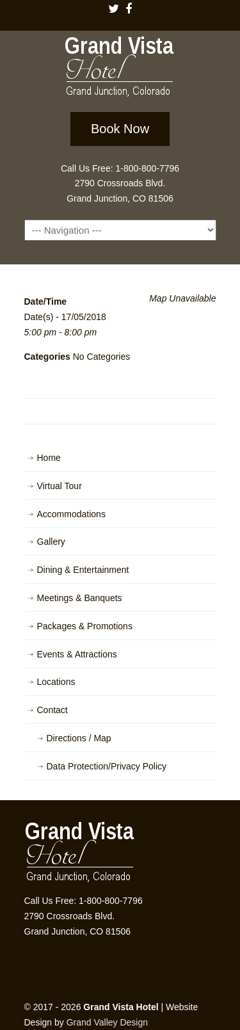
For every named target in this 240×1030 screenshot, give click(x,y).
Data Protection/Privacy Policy (107, 766)
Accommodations (71, 514)
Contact (52, 710)
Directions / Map (79, 738)
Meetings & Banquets (79, 598)
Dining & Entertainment (83, 570)
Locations (56, 682)
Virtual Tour (59, 486)
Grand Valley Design (107, 1022)
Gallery (51, 541)
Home (49, 458)
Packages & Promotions (84, 626)
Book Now (120, 129)
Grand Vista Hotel (120, 69)
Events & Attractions (77, 654)
